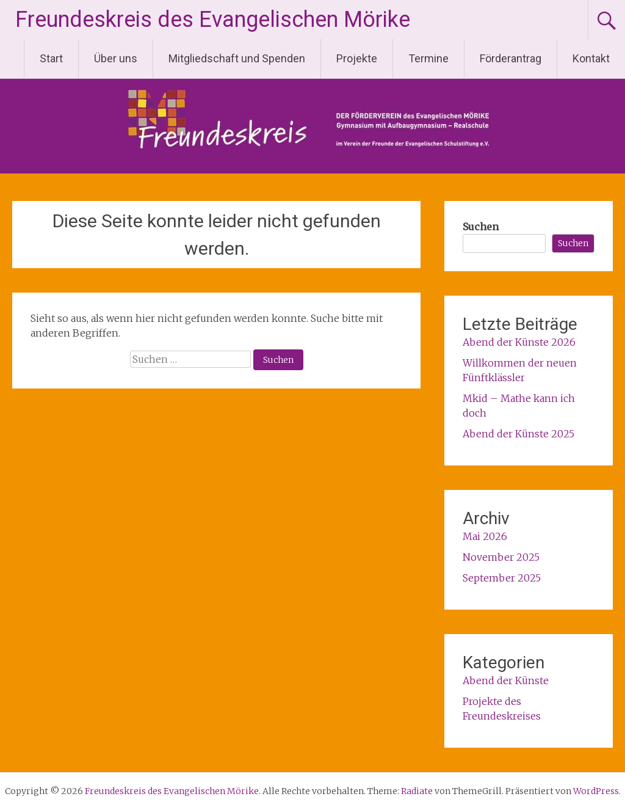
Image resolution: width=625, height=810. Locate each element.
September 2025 (502, 578)
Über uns (115, 58)
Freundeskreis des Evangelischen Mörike (212, 19)
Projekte (356, 58)
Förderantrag (510, 58)
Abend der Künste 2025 (518, 434)
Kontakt (591, 58)
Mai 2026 (485, 536)
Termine (428, 58)
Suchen (481, 227)
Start (51, 58)
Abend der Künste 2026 (519, 342)
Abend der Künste (506, 680)
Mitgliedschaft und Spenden (236, 58)
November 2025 (501, 557)
